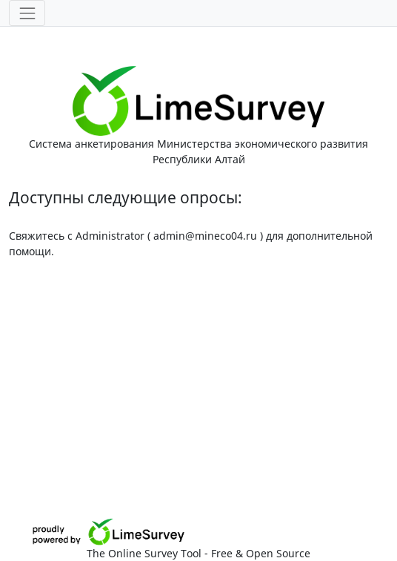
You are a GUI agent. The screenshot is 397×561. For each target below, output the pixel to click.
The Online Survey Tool (145, 553)
